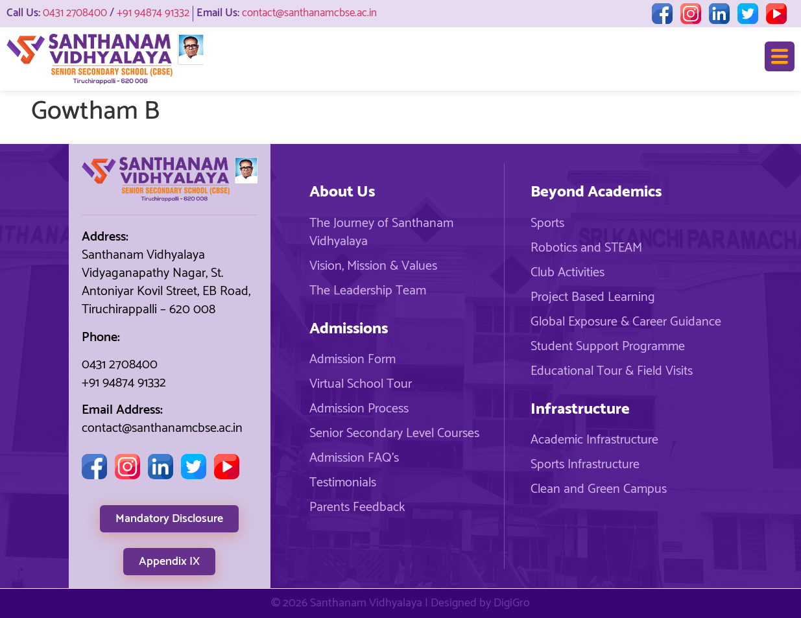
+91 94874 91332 (153, 13)
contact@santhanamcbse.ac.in (309, 13)
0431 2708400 (75, 13)
